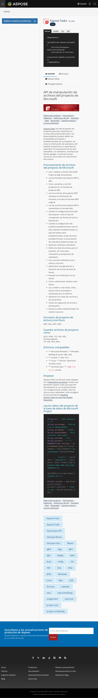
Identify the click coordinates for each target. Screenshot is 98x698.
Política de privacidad (39, 694)
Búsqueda (55, 120)
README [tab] (50, 74)
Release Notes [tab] (52, 79)
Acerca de (32, 679)
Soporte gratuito (68, 120)
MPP (49, 549)
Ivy (63, 31)
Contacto (62, 694)
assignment (52, 599)
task (49, 592)
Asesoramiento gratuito (38, 675)
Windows (62, 574)
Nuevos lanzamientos (64, 667)
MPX (72, 555)
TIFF (48, 568)
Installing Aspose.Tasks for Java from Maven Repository (58, 397)
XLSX (49, 561)
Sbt (68, 31)
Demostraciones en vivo (65, 671)
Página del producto (52, 115)
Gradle (55, 31)
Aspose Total (53, 518)
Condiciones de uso (53, 694)
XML (60, 549)
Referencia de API (61, 118)
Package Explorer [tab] (53, 84)
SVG (59, 568)
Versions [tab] (63, 74)
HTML (61, 561)
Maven (47, 31)
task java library (54, 537)
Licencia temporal (51, 123)
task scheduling (65, 592)
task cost (69, 599)
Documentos (68, 115)
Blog (47, 120)
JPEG (49, 574)
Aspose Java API (54, 530)
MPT (71, 549)
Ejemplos (75, 118)
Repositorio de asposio (58, 382)
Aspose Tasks (53, 524)
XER (48, 555)
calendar (65, 586)
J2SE (72, 580)
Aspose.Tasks (62, 20)
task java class (53, 543)
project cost (52, 605)
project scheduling (56, 611)
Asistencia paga (62, 675)
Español (82, 4)
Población (48, 118)
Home (7, 11)
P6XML (60, 555)
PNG (70, 568)
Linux (49, 580)
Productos (32, 667)
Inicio (3, 667)
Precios (4, 671)
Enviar (53, 637)
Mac (61, 580)
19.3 (52, 24)
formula (50, 586)
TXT (72, 561)
